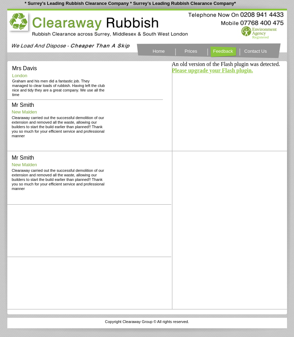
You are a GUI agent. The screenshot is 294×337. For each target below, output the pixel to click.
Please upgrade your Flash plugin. (212, 70)
